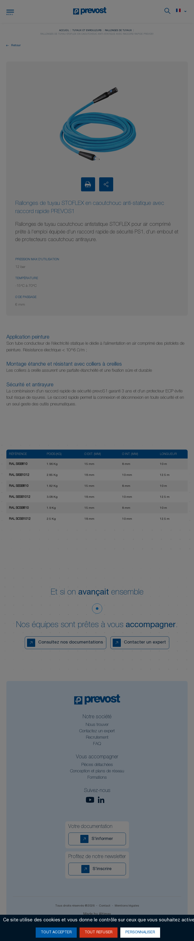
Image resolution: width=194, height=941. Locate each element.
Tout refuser (98, 932)
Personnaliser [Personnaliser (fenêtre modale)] (140, 932)
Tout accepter (56, 932)
